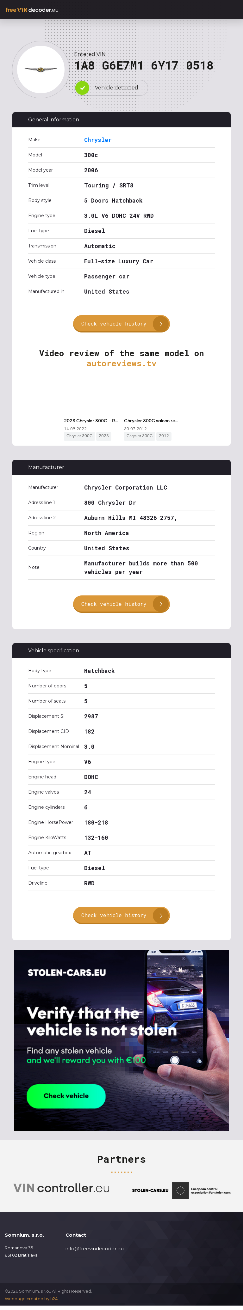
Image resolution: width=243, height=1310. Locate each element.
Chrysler (98, 139)
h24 (54, 1303)
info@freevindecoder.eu (94, 1253)
